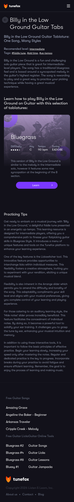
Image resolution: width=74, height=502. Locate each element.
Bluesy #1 (12, 467)
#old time (32, 53)
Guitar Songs (37, 445)
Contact (27, 494)
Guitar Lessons (38, 460)
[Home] (16, 6)
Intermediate (37, 48)
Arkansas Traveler (18, 422)
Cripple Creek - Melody (22, 429)
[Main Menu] (68, 5)
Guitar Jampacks (40, 467)
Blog (41, 494)
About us (11, 494)
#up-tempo (45, 53)
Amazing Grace (16, 408)
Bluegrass (23, 137)
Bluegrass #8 (15, 460)
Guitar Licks (36, 453)
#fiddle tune (19, 53)
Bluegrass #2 (15, 445)
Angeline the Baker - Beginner (26, 415)
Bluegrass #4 (15, 453)
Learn (35, 185)
